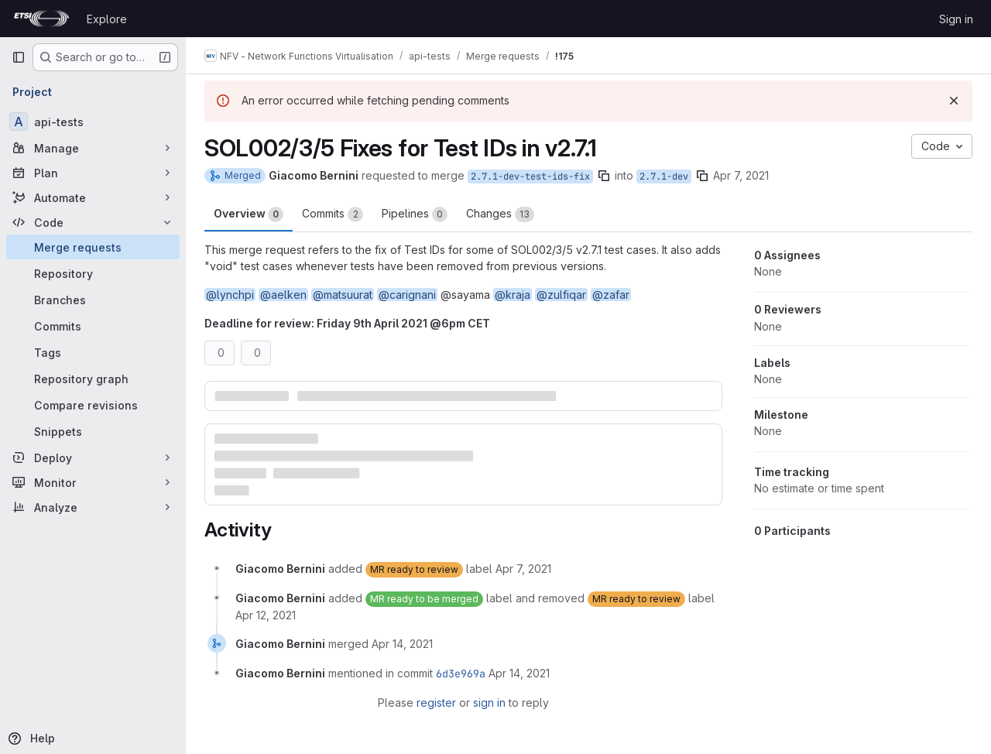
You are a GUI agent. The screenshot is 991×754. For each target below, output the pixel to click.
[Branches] (93, 299)
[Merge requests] (93, 247)
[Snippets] (93, 431)
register (436, 702)
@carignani (407, 294)
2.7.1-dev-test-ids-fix (530, 176)
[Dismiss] (954, 100)
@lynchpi (230, 294)
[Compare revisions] (93, 404)
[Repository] (93, 273)
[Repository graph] (93, 378)
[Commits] (93, 326)
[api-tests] (93, 121)
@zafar (610, 294)
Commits (332, 214)
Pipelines (414, 214)
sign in (489, 702)
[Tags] (93, 352)
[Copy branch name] (604, 175)
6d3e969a (460, 673)
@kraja (512, 294)
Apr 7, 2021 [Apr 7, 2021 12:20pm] (741, 175)
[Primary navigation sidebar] (18, 57)
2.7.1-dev (664, 176)
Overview (248, 214)
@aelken (283, 294)
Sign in (956, 19)
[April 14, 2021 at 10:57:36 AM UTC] (402, 643)
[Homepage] (41, 18)
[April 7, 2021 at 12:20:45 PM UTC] (523, 568)
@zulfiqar (561, 294)
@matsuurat (342, 294)
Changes (500, 214)
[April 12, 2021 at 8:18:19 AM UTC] (265, 615)
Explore (107, 19)
